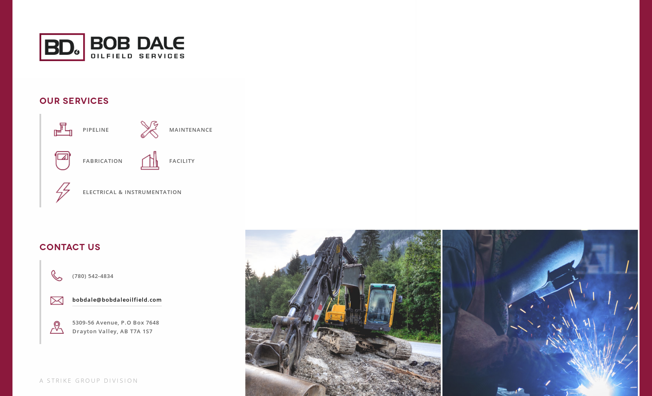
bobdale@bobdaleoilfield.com (117, 299)
